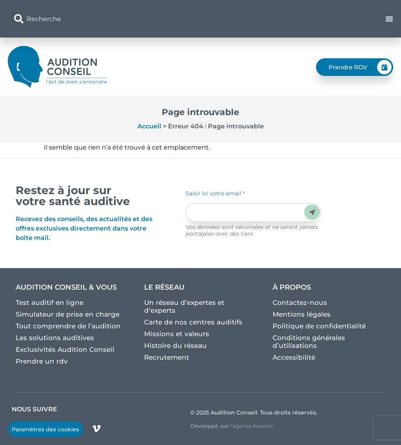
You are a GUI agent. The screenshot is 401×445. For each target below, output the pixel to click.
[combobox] (139, 19)
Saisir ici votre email (215, 193)
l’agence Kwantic (251, 426)
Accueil (149, 126)
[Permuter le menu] (389, 19)
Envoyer (312, 212)
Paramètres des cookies (45, 429)
